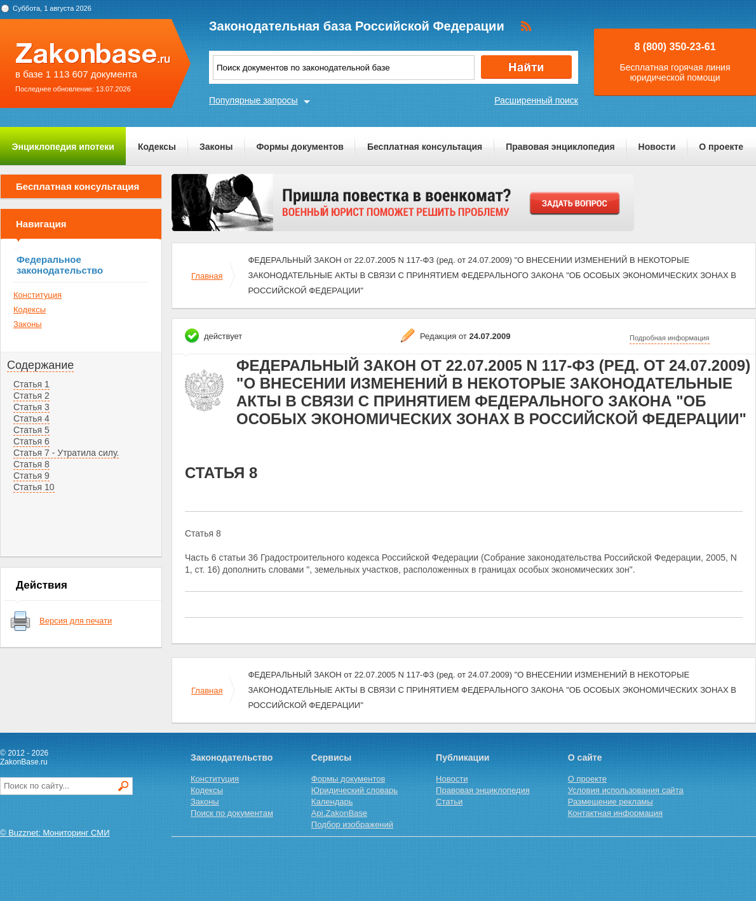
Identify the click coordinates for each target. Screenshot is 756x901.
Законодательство (232, 757)
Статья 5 (31, 430)
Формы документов (300, 147)
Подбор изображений (352, 824)
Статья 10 (34, 487)
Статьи (449, 801)
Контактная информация (615, 813)
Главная (206, 276)
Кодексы (157, 147)
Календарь (332, 801)
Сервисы (331, 757)
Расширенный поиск (536, 100)
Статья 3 (31, 407)
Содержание (40, 365)
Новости (657, 147)
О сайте (585, 757)
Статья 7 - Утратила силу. (66, 453)
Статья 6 (31, 441)
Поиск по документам (232, 813)
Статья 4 (31, 418)
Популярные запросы (253, 100)
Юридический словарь (354, 790)
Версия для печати (75, 620)
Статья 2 (31, 395)
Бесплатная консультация (424, 147)
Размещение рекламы (610, 801)
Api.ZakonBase (339, 813)
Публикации (462, 757)
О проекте (721, 147)
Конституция (37, 295)
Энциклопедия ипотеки (63, 147)
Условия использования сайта (626, 790)
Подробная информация (670, 338)
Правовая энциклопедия (560, 147)
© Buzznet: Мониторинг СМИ (55, 833)
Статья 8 (31, 464)
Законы (216, 147)
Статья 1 (31, 384)
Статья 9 (31, 476)
